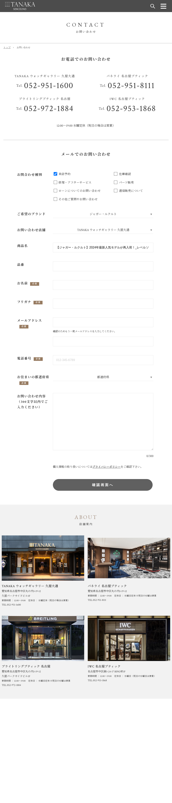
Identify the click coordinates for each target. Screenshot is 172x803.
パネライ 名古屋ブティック (107, 586)
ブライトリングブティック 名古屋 (26, 666)
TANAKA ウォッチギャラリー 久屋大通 (30, 586)
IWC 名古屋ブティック (104, 666)
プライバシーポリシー (106, 467)
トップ (7, 47)
